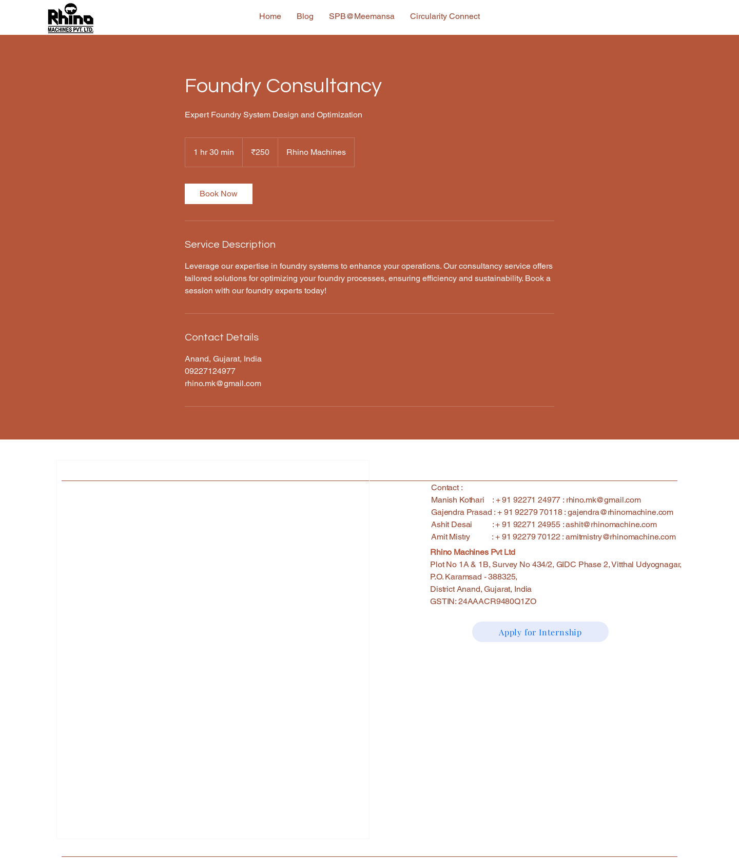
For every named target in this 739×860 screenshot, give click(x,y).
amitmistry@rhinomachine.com (621, 537)
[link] (218, 194)
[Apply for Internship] (540, 632)
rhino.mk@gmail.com (603, 500)
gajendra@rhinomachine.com (620, 512)
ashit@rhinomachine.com (611, 524)
